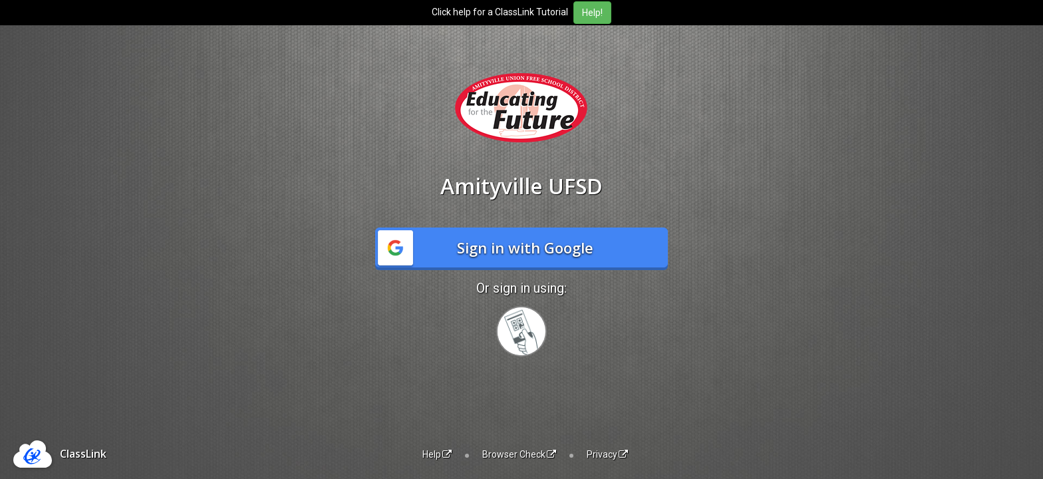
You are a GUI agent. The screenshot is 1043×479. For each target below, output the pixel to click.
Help (437, 454)
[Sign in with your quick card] (521, 331)
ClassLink (83, 453)
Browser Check (519, 454)
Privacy (607, 454)
